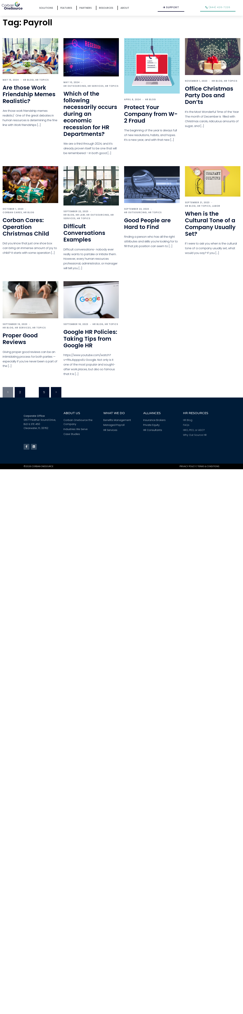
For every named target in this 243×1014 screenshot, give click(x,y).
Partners (86, 8)
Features (67, 8)
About (125, 8)
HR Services (96, 85)
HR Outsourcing (74, 85)
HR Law (80, 214)
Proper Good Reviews (20, 338)
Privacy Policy (188, 466)
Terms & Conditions (208, 466)
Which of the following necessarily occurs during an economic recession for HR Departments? (90, 114)
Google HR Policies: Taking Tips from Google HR (90, 338)
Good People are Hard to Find (147, 223)
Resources (107, 8)
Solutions (47, 8)
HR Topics (42, 79)
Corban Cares (12, 212)
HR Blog (28, 79)
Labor (216, 205)
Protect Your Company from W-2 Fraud (151, 114)
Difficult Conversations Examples (84, 233)
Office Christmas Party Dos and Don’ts (209, 95)
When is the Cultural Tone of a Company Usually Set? (210, 224)
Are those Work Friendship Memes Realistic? (29, 94)
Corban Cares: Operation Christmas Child (26, 226)
